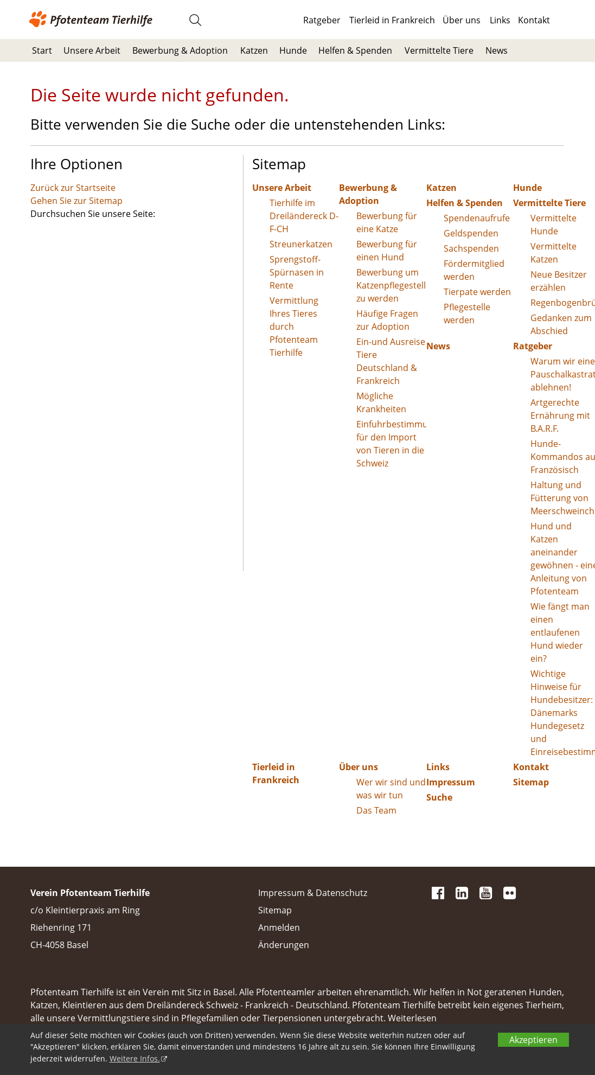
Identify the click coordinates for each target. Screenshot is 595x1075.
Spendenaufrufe (477, 218)
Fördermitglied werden (474, 270)
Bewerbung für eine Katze (386, 222)
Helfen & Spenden (355, 50)
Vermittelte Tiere (439, 50)
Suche (439, 797)
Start (42, 50)
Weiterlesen (412, 1018)
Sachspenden (471, 248)
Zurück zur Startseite (73, 188)
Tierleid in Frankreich (392, 20)
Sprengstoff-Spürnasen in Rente (297, 272)
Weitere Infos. (135, 1058)
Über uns (462, 20)
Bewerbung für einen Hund (386, 250)
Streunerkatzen (301, 244)
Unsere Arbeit (91, 50)
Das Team (376, 810)
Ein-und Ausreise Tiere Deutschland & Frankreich (390, 361)
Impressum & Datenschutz (312, 893)
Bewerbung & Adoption (180, 50)
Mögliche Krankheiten (381, 402)
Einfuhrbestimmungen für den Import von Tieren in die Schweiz (391, 443)
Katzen (254, 50)
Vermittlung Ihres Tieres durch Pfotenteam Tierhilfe (294, 327)
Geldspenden (471, 233)
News (496, 50)
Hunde (293, 50)
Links (500, 20)
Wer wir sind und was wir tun (391, 788)
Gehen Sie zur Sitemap (76, 201)
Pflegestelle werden (467, 313)
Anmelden (279, 927)
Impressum (450, 782)
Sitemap (275, 910)
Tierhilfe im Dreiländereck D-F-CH (304, 216)
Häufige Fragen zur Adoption (387, 320)
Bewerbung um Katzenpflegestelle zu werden (391, 285)
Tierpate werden (477, 292)
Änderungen (283, 945)
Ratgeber (322, 20)
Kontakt (534, 20)
